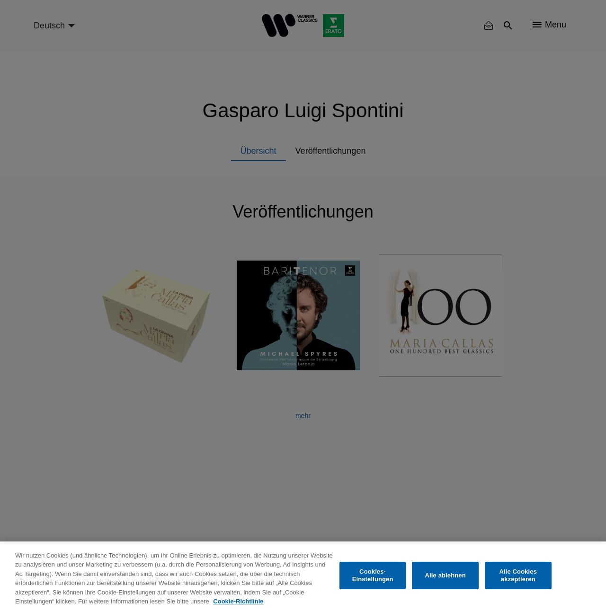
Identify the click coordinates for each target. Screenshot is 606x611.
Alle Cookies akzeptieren (518, 575)
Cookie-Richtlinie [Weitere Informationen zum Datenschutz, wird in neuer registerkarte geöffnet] (238, 601)
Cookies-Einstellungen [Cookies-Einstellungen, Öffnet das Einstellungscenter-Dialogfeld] (372, 575)
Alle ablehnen (445, 575)
